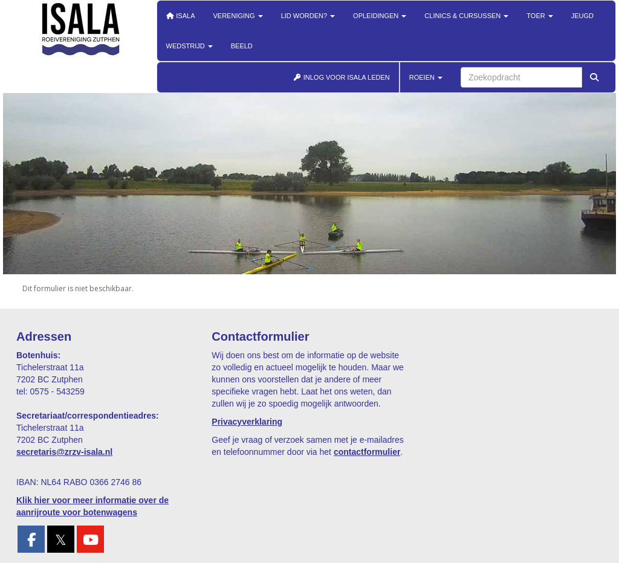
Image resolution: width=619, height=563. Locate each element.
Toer (540, 15)
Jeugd (582, 15)
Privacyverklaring (247, 421)
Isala (180, 15)
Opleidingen (379, 15)
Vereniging (238, 15)
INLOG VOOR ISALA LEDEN (341, 77)
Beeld (242, 46)
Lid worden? (308, 15)
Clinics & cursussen (466, 15)
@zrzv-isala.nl (64, 452)
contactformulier (367, 452)
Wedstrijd (189, 46)
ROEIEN (425, 77)
